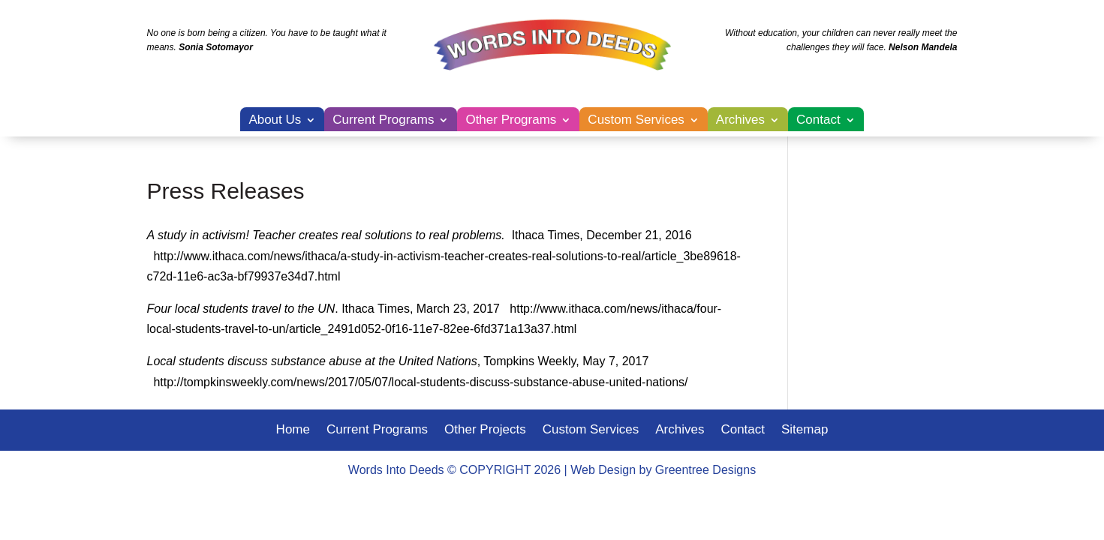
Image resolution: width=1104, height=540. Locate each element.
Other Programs (510, 121)
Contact (818, 121)
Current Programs (383, 121)
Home (293, 430)
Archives (740, 121)
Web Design (603, 470)
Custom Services (636, 121)
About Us (274, 121)
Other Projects (485, 430)
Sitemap (804, 430)
